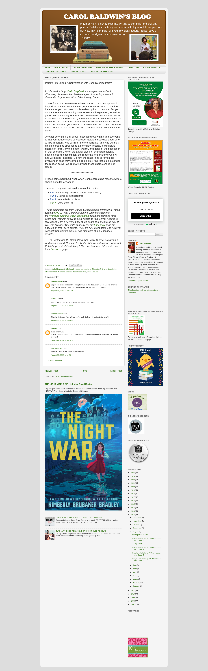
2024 (133, 473)
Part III (53, 199)
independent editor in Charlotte (87, 269)
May (135, 572)
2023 (133, 476)
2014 (133, 508)
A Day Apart (137, 544)
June (135, 569)
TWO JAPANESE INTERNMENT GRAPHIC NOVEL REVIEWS (81, 531)
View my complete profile (138, 281)
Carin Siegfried (75, 91)
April (135, 576)
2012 (133, 515)
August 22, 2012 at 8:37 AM (62, 320)
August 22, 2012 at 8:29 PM (62, 340)
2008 (133, 601)
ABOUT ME (133, 67)
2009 (133, 597)
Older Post (116, 370)
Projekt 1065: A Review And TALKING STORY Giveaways (79, 518)
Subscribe (145, 216)
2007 (133, 604)
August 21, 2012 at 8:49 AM (62, 291)
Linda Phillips (57, 282)
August (136, 532)
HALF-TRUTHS (61, 67)
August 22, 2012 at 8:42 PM (62, 355)
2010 (133, 594)
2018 (133, 494)
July (134, 565)
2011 (133, 590)
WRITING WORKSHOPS (102, 71)
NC (101, 269)
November (137, 521)
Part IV (53, 203)
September (137, 528)
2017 (133, 497)
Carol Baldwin (57, 314)
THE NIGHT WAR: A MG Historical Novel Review (68, 384)
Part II (53, 196)
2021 (133, 483)
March (135, 579)
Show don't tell (51, 272)
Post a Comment (55, 360)
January (136, 586)
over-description (110, 269)
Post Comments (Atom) (65, 376)
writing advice (92, 272)
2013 (133, 511)
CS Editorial (69, 269)
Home (47, 67)
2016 (133, 501)
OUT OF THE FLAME (82, 67)
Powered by (145, 224)
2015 (133, 504)
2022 (133, 480)
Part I (52, 192)
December (137, 518)
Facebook (100, 225)
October (136, 525)
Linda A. (54, 328)
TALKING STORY (79, 71)
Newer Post (51, 370)
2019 (133, 490)
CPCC (57, 212)
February (136, 583)
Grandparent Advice (140, 535)
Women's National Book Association (69, 215)
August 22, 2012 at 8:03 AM (62, 306)
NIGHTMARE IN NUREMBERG (110, 67)
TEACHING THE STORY (55, 71)
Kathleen (55, 299)
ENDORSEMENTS (151, 67)
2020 (133, 487)
